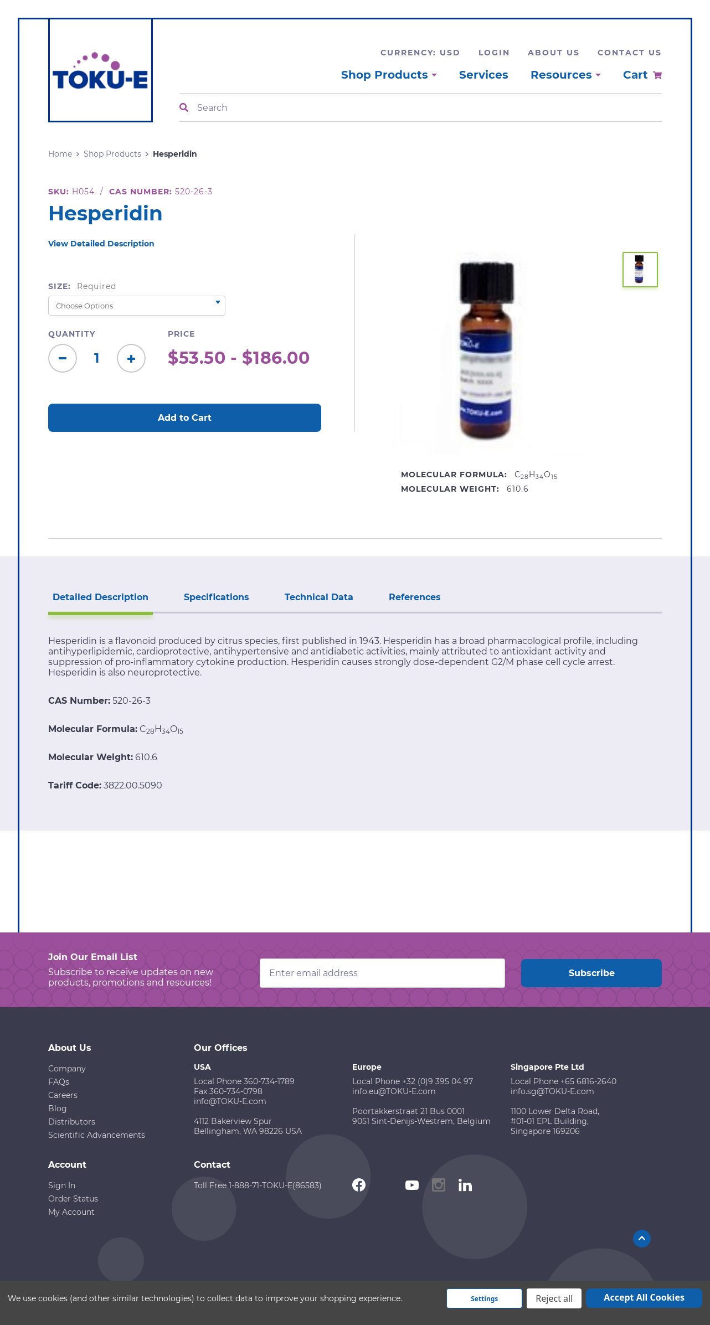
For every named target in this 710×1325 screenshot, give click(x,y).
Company (67, 1069)
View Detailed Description (101, 244)
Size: (82, 286)
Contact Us (630, 53)
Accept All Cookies (644, 1297)
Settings (484, 1298)
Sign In (61, 1185)
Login (494, 53)
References (415, 597)
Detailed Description (100, 597)
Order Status (73, 1199)
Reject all (554, 1298)
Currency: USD (420, 53)
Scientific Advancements (96, 1135)
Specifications (216, 597)
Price (181, 334)
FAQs (58, 1082)
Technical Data (319, 597)
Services (483, 74)
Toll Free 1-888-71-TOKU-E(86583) (258, 1185)
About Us (554, 53)
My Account (71, 1212)
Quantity (71, 334)
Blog (57, 1108)
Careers (63, 1095)
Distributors (71, 1122)
